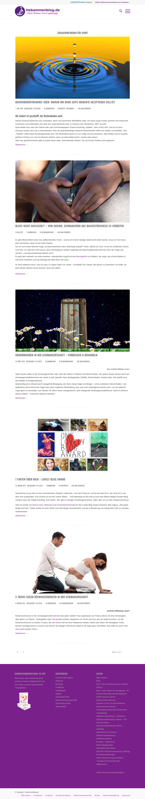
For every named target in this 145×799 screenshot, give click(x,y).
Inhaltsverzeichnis (104, 738)
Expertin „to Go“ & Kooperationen (110, 703)
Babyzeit (62, 108)
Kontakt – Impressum (105, 742)
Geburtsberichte (63, 697)
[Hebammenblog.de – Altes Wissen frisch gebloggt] (37, 11)
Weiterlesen (21, 145)
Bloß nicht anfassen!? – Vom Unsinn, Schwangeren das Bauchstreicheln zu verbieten (69, 226)
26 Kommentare (49, 108)
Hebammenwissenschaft (66, 700)
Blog (98, 681)
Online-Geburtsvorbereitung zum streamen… (112, 2)
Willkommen (101, 764)
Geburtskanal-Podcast (106, 706)
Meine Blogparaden (104, 745)
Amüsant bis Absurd (64, 678)
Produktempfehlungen (105, 754)
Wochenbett (70, 108)
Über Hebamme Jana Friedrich (109, 758)
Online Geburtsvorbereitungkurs (110, 772)
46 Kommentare (51, 603)
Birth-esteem (101, 678)
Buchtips (59, 684)
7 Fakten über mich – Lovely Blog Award (40, 479)
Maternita (48, 505)
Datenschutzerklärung (105, 700)
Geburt (59, 694)
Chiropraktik (57, 619)
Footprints (64, 485)
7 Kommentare (50, 485)
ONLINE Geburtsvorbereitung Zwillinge (113, 751)
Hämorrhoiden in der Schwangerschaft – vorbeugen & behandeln (56, 355)
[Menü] (126, 11)
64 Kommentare (50, 361)
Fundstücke (61, 690)
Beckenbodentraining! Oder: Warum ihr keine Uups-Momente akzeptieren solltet (65, 102)
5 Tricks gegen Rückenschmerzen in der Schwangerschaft (51, 597)
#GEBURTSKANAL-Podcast (81, 2)
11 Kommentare (31, 232)
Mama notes (37, 505)
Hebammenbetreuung (105, 735)
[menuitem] (81, 2)
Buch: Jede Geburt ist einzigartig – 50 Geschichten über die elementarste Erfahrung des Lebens (112, 693)
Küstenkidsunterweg (65, 505)
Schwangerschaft (48, 232)
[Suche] (119, 11)
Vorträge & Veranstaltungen (108, 761)
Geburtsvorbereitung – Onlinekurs (111, 716)
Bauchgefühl (81, 256)
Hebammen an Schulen (106, 732)
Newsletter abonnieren (106, 748)
